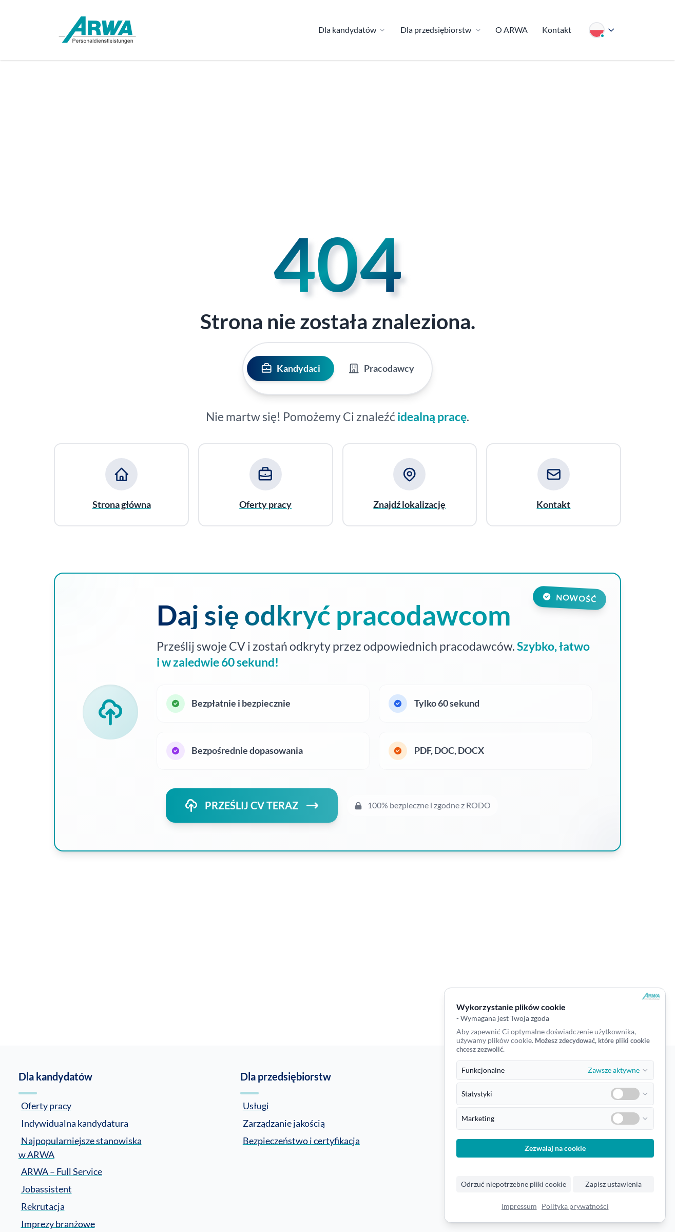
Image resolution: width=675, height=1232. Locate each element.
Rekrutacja (43, 1205)
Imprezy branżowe (58, 1223)
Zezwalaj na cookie (555, 1148)
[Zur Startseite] (97, 30)
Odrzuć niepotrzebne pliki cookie (513, 1184)
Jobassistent (46, 1189)
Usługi (256, 1105)
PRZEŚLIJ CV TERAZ (251, 805)
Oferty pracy (46, 1105)
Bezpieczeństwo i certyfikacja (301, 1140)
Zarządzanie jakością (284, 1122)
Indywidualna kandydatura (74, 1122)
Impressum (519, 1206)
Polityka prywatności (575, 1206)
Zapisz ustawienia (613, 1184)
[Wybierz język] (602, 30)
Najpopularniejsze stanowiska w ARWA (80, 1147)
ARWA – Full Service (61, 1171)
